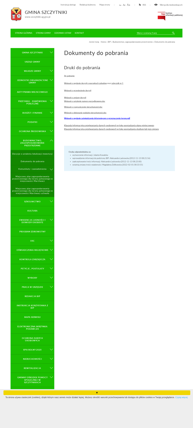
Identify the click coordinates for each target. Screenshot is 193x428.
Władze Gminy (32, 71)
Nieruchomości (32, 359)
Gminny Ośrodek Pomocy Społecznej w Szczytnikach (32, 379)
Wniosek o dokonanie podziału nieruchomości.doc (85, 112)
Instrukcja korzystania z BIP (32, 306)
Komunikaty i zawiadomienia (32, 169)
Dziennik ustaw (62, 33)
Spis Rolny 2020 (32, 350)
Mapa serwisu (32, 317)
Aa (120, 5)
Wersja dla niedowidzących (168, 5)
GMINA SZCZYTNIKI (32, 52)
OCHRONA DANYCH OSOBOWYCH (32, 339)
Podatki (32, 122)
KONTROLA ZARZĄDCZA (32, 259)
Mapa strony (104, 5)
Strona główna (23, 33)
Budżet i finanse (32, 113)
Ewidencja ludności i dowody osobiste (32, 221)
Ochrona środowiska (32, 131)
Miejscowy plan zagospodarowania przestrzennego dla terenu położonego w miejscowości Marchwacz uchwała (32, 190)
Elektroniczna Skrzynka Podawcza (32, 327)
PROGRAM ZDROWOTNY (32, 231)
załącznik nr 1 (117, 83)
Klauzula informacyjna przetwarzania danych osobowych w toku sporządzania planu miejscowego (109, 125)
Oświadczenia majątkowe (32, 250)
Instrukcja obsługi (68, 5)
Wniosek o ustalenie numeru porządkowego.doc (84, 101)
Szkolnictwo (32, 201)
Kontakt (79, 33)
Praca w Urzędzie (32, 287)
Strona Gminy (43, 33)
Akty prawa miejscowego (32, 92)
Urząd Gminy (32, 62)
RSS (142, 5)
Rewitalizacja (32, 368)
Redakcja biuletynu (88, 5)
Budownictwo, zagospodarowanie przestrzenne (32, 143)
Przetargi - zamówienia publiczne (32, 102)
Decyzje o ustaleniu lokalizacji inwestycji (32, 154)
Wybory (32, 278)
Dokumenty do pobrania (32, 161)
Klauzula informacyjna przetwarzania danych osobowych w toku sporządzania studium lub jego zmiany (111, 129)
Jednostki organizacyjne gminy (32, 81)
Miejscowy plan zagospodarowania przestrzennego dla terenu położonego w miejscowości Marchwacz (32, 178)
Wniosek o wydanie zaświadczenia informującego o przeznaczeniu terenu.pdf (97, 118)
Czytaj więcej (181, 397)
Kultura (32, 211)
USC (32, 241)
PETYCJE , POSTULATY (32, 268)
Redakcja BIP (32, 296)
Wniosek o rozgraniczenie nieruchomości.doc (83, 107)
